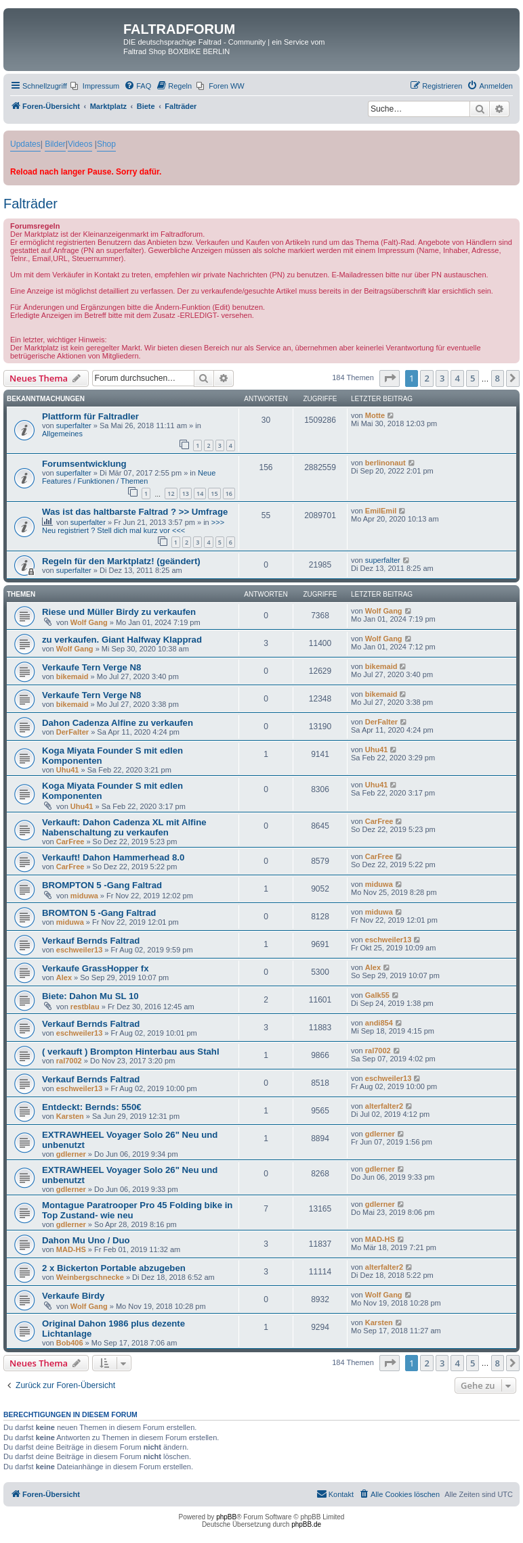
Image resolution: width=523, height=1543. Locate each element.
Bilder (55, 144)
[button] (389, 378)
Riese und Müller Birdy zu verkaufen (119, 612)
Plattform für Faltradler (90, 416)
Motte (375, 415)
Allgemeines (62, 434)
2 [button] (426, 378)
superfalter (73, 425)
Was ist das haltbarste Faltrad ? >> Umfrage (135, 512)
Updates (25, 144)
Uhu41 (67, 770)
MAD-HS (71, 1249)
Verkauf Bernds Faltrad (91, 941)
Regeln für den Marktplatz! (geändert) (121, 561)
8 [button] (497, 378)
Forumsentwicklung (84, 464)
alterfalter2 (384, 1106)
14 (199, 493)
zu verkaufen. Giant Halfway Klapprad (122, 640)
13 (185, 493)
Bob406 (69, 1343)
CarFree (70, 841)
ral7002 (69, 1061)
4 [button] (457, 378)
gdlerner (71, 1154)
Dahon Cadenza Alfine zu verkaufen (117, 723)
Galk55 (377, 995)
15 (214, 493)
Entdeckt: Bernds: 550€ (92, 1107)
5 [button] (472, 378)
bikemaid (72, 676)
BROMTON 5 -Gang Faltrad (99, 913)
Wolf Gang (89, 622)
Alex (64, 977)
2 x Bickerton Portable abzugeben (114, 1268)
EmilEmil (380, 511)
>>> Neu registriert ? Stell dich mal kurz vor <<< (133, 526)
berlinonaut (385, 463)
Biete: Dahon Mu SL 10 (90, 996)
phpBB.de (306, 1524)
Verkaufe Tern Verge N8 (91, 667)
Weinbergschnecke (90, 1277)
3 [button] (442, 378)
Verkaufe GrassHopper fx (95, 968)
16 (229, 493)
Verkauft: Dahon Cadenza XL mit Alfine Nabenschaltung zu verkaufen (124, 827)
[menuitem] (94, 86)
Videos (80, 144)
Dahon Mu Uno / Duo (86, 1240)
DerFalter (72, 732)
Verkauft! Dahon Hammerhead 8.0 (113, 857)
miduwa (84, 896)
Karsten (70, 1116)
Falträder (30, 203)
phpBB (226, 1517)
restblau (85, 1007)
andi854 (379, 1023)
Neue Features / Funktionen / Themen (128, 477)
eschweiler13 (79, 950)
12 (170, 493)
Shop (106, 144)
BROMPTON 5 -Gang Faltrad (102, 885)
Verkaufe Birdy (73, 1296)
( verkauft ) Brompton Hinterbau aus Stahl (130, 1051)
